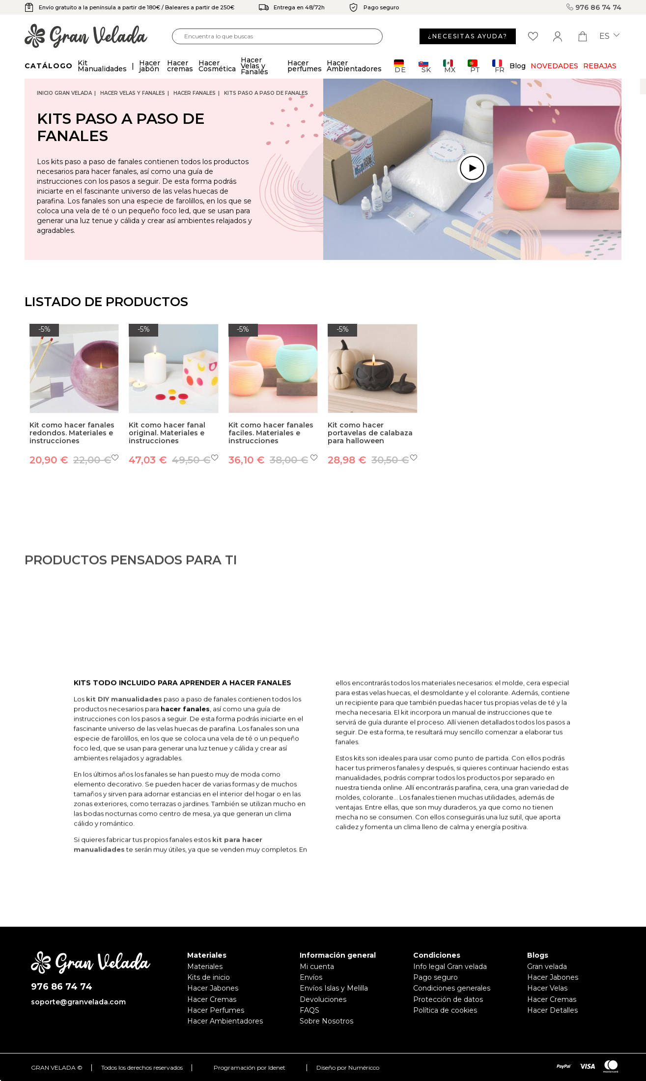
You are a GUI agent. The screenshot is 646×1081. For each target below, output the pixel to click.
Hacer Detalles (552, 1010)
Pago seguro (435, 977)
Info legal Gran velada (450, 966)
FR (498, 66)
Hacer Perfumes (215, 1010)
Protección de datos (448, 999)
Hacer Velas (547, 988)
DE (400, 66)
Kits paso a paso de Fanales (266, 93)
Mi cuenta (317, 966)
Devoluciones (323, 999)
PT (474, 66)
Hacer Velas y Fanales (132, 93)
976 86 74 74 (593, 7)
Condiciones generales (451, 988)
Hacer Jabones (212, 988)
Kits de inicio (208, 977)
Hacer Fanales (194, 93)
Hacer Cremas (211, 999)
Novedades (554, 66)
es (609, 36)
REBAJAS (600, 66)
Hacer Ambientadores (225, 1021)
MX (449, 66)
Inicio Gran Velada (64, 93)
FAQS (309, 1010)
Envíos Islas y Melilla (334, 988)
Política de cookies (445, 1010)
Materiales (205, 966)
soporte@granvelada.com (78, 1002)
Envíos (311, 977)
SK (425, 66)
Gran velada (547, 966)
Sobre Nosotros (326, 1021)
